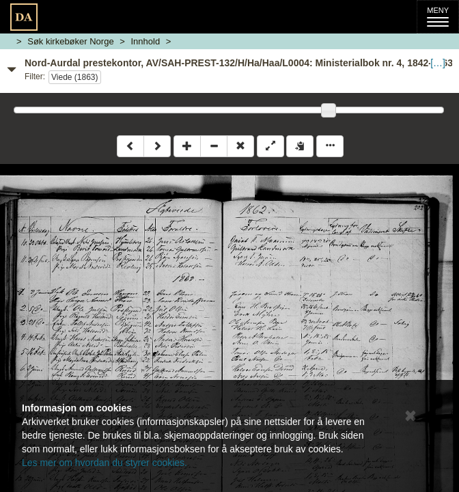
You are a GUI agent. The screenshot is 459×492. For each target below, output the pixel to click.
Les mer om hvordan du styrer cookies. (104, 462)
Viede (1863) (74, 77)
